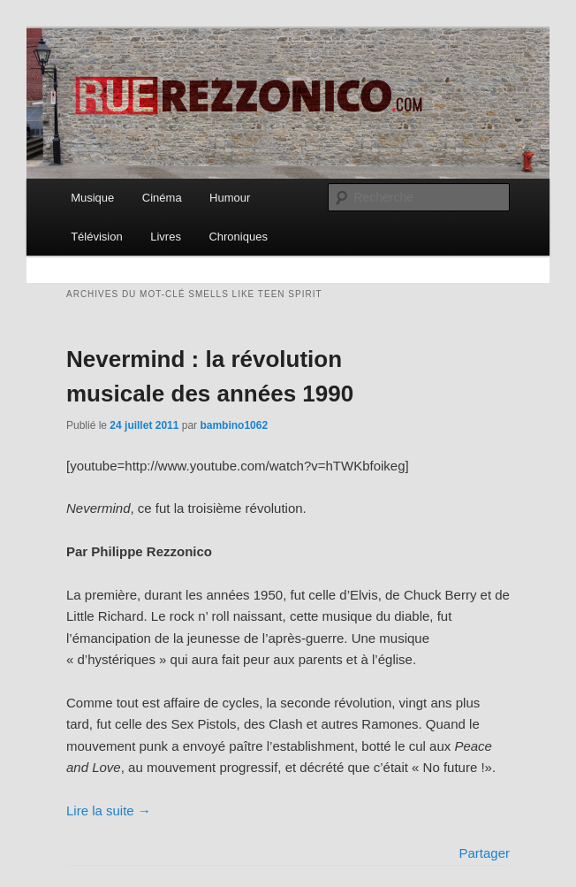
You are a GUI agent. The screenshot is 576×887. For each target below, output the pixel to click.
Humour (229, 197)
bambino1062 (234, 425)
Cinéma (162, 197)
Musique (92, 197)
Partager (484, 852)
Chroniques (238, 236)
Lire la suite (108, 810)
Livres (165, 236)
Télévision (97, 236)
